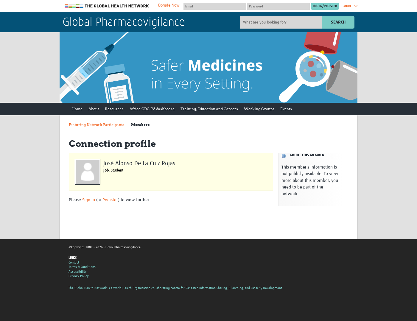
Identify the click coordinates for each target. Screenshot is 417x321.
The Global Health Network (107, 6)
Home (77, 109)
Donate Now (169, 5)
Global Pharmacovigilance (124, 23)
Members (140, 124)
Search (338, 22)
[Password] (278, 6)
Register (110, 200)
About (93, 109)
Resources (114, 109)
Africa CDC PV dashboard (152, 109)
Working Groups (259, 109)
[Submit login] (325, 6)
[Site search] (281, 22)
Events (286, 109)
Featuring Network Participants (96, 124)
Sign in (88, 200)
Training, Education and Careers (209, 109)
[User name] (214, 6)
